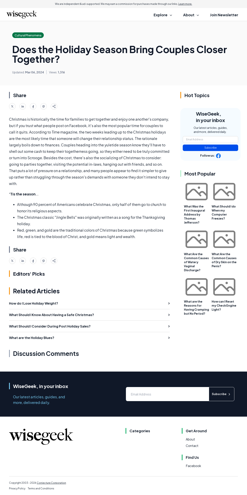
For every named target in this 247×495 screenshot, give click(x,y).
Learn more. (185, 3)
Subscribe (210, 147)
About (190, 439)
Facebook (193, 466)
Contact (192, 446)
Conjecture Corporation (51, 482)
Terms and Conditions (41, 488)
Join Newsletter (224, 14)
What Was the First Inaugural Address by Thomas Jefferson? (194, 214)
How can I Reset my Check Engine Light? (224, 305)
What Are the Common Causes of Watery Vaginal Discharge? (196, 262)
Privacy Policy (17, 488)
